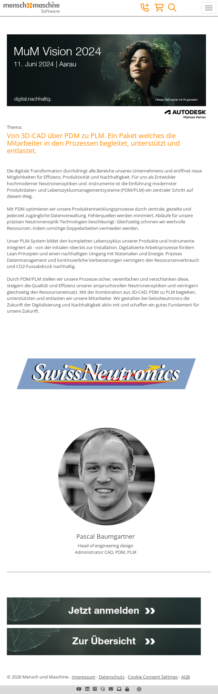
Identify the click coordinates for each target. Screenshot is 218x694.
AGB (185, 677)
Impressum (83, 677)
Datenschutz (111, 677)
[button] (127, 689)
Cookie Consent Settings (153, 677)
